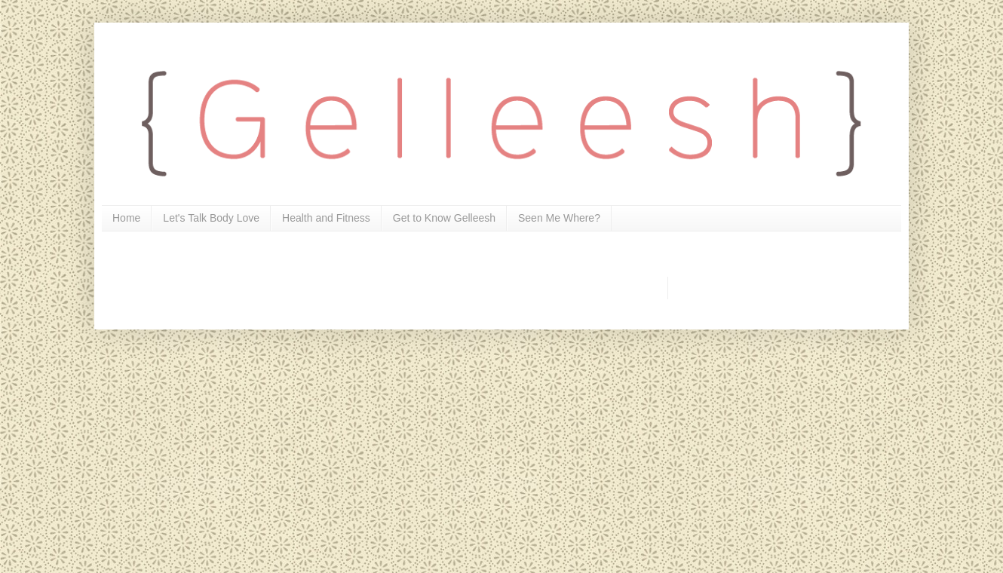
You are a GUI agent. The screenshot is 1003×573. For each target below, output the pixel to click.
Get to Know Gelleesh (444, 218)
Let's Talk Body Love (211, 218)
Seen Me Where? (559, 218)
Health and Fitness (326, 218)
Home (126, 218)
